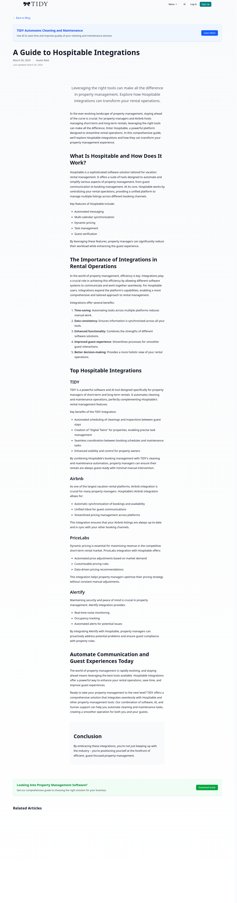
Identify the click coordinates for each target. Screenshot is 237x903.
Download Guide (207, 787)
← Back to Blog (21, 18)
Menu (173, 4)
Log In (193, 4)
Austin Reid (42, 60)
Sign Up (206, 4)
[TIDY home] (95, 4)
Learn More (209, 32)
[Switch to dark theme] (184, 4)
